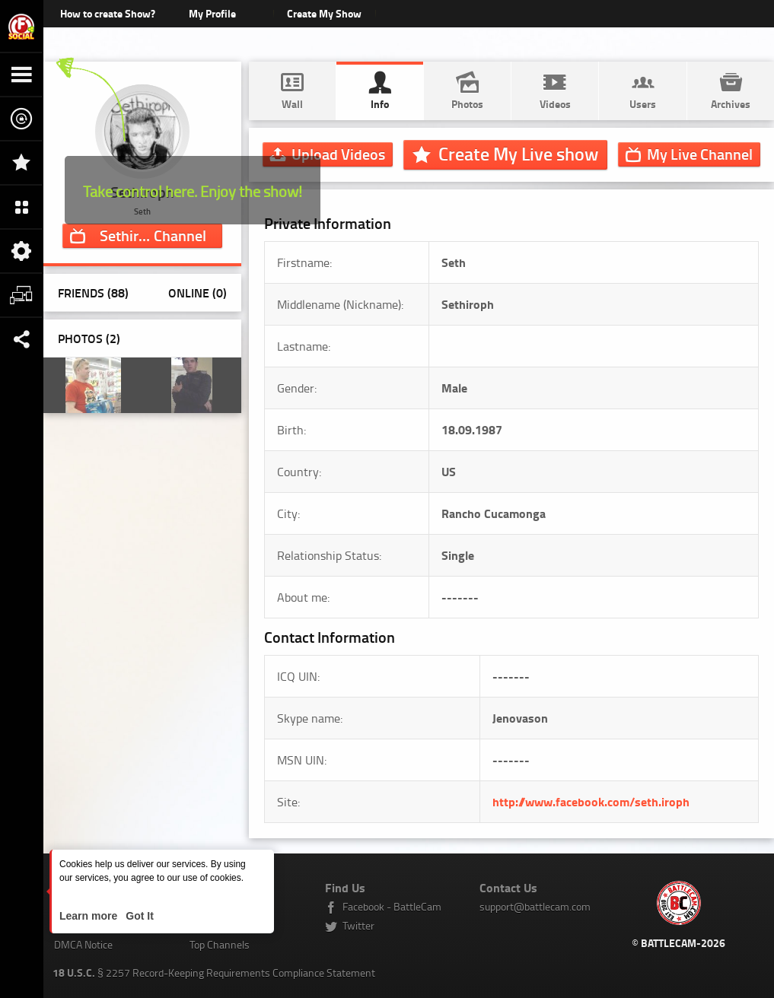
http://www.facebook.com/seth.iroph (591, 801)
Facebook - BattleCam (391, 906)
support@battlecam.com (535, 906)
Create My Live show (518, 154)
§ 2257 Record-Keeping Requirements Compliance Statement (214, 972)
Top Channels (220, 944)
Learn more (89, 916)
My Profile (212, 13)
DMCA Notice (83, 944)
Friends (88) (93, 292)
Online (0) (197, 292)
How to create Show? (107, 13)
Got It (138, 916)
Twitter (358, 925)
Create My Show (324, 13)
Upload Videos (338, 153)
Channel (153, 235)
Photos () (89, 338)
